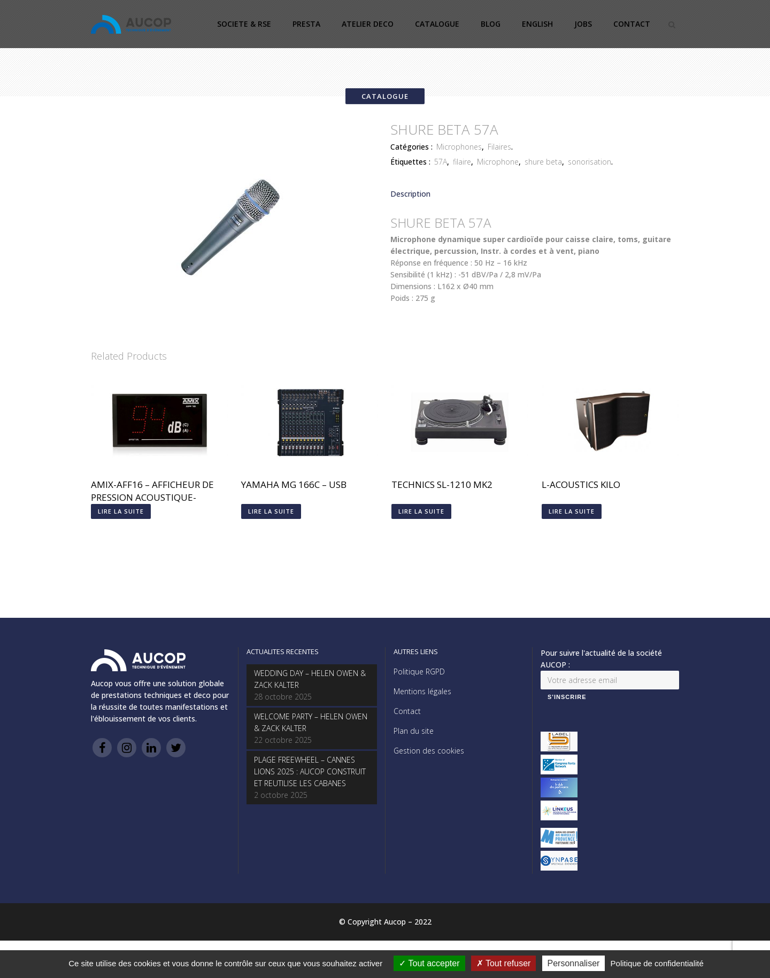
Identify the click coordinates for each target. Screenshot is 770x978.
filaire (462, 162)
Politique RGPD (419, 671)
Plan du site (414, 731)
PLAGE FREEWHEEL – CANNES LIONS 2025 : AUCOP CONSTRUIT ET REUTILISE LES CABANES (310, 771)
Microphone (498, 162)
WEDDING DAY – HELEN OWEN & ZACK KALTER (310, 679)
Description (410, 194)
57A (440, 162)
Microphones (459, 147)
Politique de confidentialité (657, 963)
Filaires (499, 147)
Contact (407, 711)
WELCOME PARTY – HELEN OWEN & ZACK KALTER (310, 722)
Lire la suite (121, 511)
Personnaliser (574, 963)
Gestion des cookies (429, 751)
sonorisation (589, 162)
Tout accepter (429, 963)
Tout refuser (503, 963)
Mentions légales (422, 691)
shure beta (543, 162)
